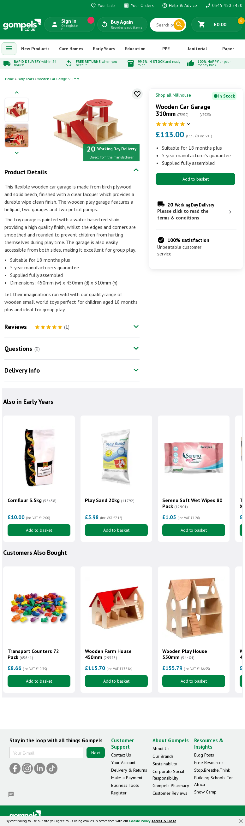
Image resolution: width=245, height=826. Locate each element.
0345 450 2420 (223, 5)
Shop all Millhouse (173, 95)
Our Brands (163, 756)
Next (95, 753)
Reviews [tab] (15, 327)
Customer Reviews (169, 793)
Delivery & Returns (129, 770)
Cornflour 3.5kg (32, 500)
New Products (35, 48)
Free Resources (209, 762)
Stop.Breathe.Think (212, 770)
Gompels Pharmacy (170, 785)
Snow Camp (205, 792)
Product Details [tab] (25, 172)
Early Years (104, 48)
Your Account (123, 762)
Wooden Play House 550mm (184, 654)
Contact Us (121, 755)
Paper (228, 48)
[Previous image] (16, 93)
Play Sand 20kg (109, 500)
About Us (161, 748)
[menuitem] (9, 48)
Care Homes (71, 48)
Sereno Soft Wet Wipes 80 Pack (192, 503)
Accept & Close (164, 821)
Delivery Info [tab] (22, 370)
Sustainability (164, 764)
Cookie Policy (139, 821)
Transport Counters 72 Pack (33, 654)
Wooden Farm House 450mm (108, 654)
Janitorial (197, 48)
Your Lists (103, 5)
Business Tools (125, 785)
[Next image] (16, 153)
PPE (166, 48)
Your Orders (139, 5)
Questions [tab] (18, 348)
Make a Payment (126, 778)
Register (119, 793)
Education (135, 48)
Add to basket (195, 179)
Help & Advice (179, 5)
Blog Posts (204, 755)
